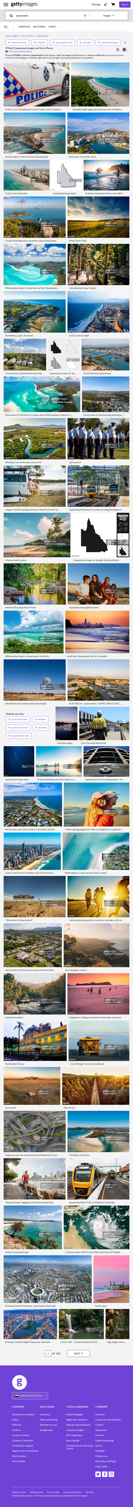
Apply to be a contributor (25, 1450)
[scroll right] (125, 42)
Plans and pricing (48, 1419)
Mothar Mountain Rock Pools (20, 607)
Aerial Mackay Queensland (97, 373)
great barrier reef (62, 42)
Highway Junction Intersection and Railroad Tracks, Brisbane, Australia (42, 1155)
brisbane (39, 42)
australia (85, 42)
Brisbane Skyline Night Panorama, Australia (27, 1341)
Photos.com (101, 1456)
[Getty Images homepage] (24, 4)
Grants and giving (104, 1440)
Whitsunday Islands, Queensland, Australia (27, 656)
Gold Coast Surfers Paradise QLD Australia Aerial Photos (34, 872)
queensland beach (108, 42)
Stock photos (19, 1456)
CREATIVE (24, 26)
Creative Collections (22, 1440)
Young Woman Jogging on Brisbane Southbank (29, 1202)
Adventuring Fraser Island (82, 287)
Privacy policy (53, 1492)
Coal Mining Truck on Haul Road (87, 1063)
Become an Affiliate (105, 1461)
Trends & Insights (75, 1430)
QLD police (75, 462)
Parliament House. (14, 1063)
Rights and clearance (76, 1419)
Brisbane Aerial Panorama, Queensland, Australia (30, 1305)
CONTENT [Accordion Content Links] (18, 1406)
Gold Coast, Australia (16, 193)
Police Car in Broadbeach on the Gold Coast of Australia (34, 109)
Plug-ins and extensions (78, 1424)
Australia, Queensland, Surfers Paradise (87, 656)
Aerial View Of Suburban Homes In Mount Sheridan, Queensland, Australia (43, 970)
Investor (99, 1435)
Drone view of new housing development (104, 414)
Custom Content (20, 1435)
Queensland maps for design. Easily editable (96, 560)
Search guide (72, 1440)
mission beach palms (15, 560)
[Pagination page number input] (47, 1353)
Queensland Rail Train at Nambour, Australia (92, 1202)
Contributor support (22, 1445)
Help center (101, 1466)
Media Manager (74, 1414)
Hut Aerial (10, 1107)
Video (15, 1419)
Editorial (16, 1424)
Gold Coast (101, 1305)
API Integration (74, 1435)
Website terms (19, 1492)
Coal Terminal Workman (93, 742)
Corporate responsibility (108, 1419)
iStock (98, 1445)
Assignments (46, 1430)
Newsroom (101, 1430)
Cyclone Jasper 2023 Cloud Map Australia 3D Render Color (96, 1252)
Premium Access (48, 1424)
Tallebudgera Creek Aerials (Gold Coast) (85, 872)
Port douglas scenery (76, 970)
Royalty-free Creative (23, 1414)
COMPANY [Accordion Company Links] (101, 1406)
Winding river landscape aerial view (23, 462)
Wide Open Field (77, 240)
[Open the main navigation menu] (6, 5)
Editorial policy (37, 1492)
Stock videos (18, 1461)
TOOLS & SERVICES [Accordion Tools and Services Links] (77, 1406)
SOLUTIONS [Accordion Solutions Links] (47, 1406)
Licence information (73, 1492)
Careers (99, 1424)
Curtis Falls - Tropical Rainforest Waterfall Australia (87, 1341)
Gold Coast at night (79, 335)
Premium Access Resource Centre (80, 1447)
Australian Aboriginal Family (84, 607)
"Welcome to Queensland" (19, 920)
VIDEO (52, 26)
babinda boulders (14, 1017)
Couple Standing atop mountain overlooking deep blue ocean (36, 240)
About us (100, 1414)
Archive (16, 1430)
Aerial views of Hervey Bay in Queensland (26, 156)
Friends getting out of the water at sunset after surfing (65, 779)
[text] (49, 15)
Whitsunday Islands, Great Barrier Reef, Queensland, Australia (37, 287)
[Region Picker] (30, 1395)
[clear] (86, 15)
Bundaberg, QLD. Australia (19, 335)
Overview (45, 1414)
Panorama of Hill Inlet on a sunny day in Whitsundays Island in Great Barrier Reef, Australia (51, 414)
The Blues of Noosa (79, 1155)
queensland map (17, 42)
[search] (12, 15)
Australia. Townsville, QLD (82, 156)
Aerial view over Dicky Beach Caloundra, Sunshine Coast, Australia (39, 829)
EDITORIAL (39, 26)
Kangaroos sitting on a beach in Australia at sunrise (95, 1017)
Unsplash (100, 1450)
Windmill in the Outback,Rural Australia (25, 703)
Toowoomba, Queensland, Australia (23, 373)
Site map (90, 1492)
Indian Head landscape (17, 1252)
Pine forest (69, 1107)
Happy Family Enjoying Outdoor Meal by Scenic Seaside (34, 509)
